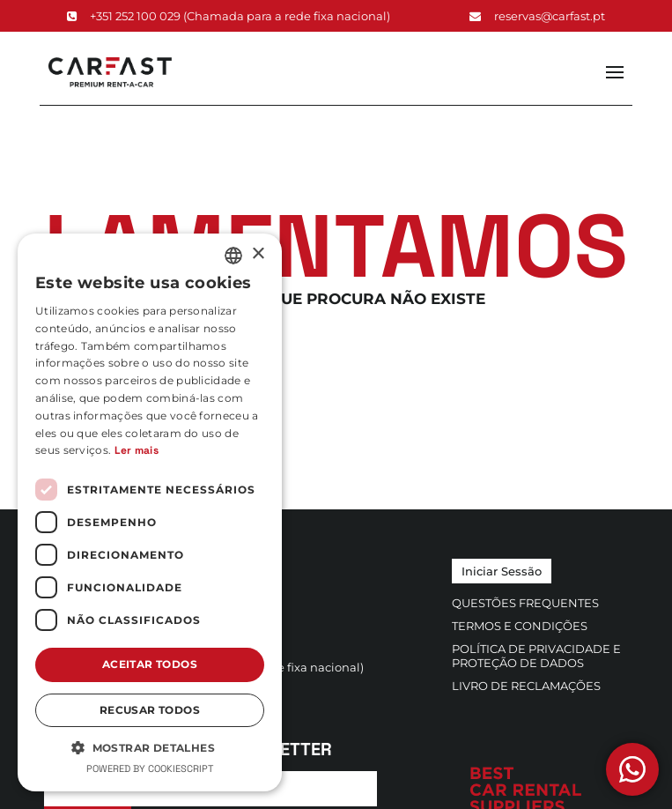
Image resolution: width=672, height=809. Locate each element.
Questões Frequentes (525, 603)
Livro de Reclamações (526, 686)
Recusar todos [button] (150, 709)
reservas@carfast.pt (537, 16)
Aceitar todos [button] (149, 664)
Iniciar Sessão (502, 571)
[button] (149, 746)
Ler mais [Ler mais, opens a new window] (136, 450)
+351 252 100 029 (228, 16)
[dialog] (150, 512)
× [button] (257, 254)
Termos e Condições (519, 626)
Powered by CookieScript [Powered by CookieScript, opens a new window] (149, 768)
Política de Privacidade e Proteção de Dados (536, 656)
